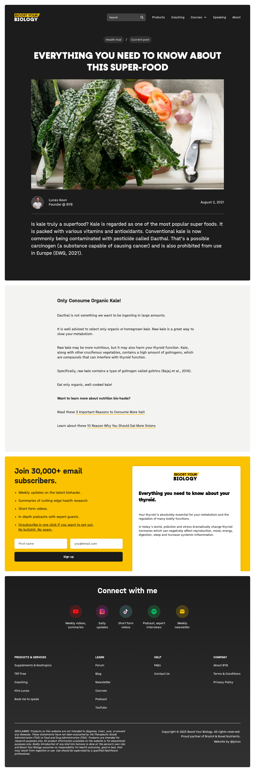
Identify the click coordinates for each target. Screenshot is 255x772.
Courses (196, 17)
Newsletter (103, 682)
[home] (27, 17)
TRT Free (20, 674)
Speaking (219, 17)
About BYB (220, 665)
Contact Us (162, 674)
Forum (99, 665)
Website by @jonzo (227, 741)
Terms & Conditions (227, 674)
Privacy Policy (223, 682)
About (236, 17)
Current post (140, 39)
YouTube (101, 707)
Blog (98, 674)
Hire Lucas (21, 690)
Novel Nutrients (229, 736)
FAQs (157, 665)
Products (158, 17)
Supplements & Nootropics (33, 665)
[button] (199, 17)
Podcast (101, 699)
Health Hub (113, 39)
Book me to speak (26, 699)
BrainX (209, 736)
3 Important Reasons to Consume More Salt (110, 412)
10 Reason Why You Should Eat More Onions (121, 426)
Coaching (177, 17)
